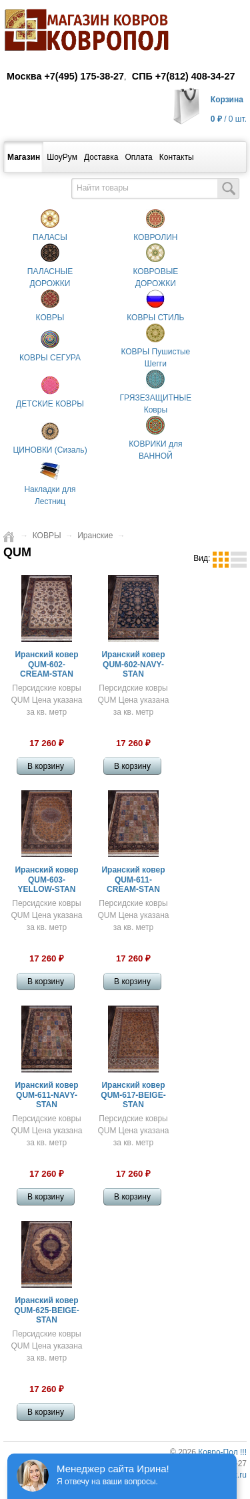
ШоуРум (62, 157)
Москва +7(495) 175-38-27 (65, 76)
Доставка (101, 157)
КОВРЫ (47, 535)
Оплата (138, 157)
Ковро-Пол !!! (222, 1452)
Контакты (176, 157)
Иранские (95, 535)
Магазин (23, 157)
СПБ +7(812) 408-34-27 (183, 76)
